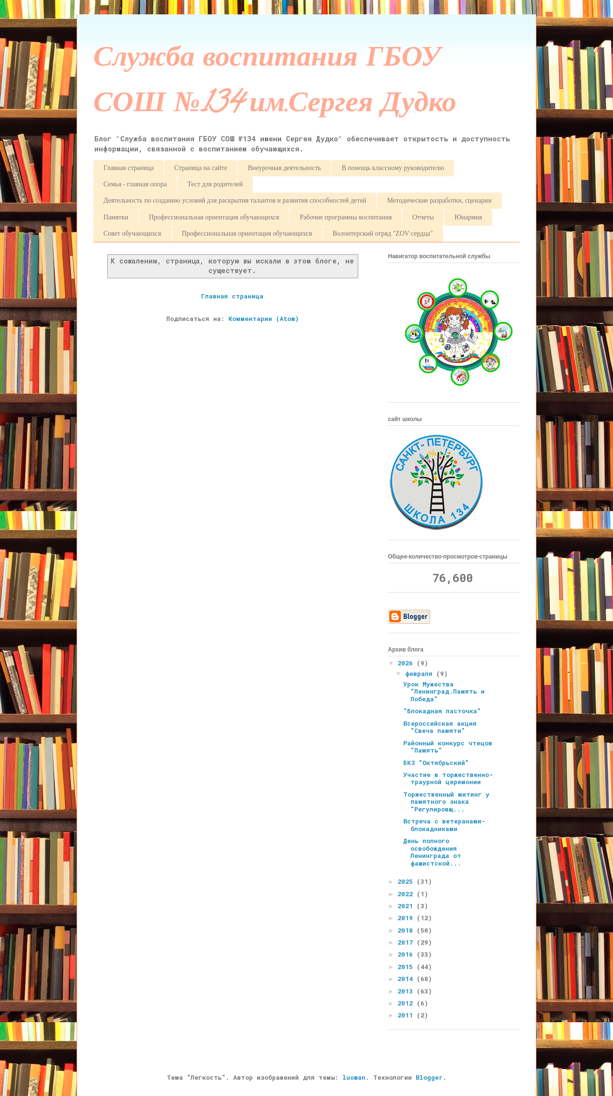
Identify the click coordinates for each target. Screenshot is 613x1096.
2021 (407, 906)
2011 (407, 1015)
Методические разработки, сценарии (439, 200)
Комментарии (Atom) (263, 318)
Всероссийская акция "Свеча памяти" (440, 727)
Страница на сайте (200, 167)
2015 (407, 966)
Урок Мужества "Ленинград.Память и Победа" (444, 691)
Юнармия (468, 217)
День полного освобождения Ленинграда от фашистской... (432, 852)
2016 (407, 954)
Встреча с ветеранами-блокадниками (444, 825)
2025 (407, 881)
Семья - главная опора (135, 184)
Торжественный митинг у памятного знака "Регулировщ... (446, 801)
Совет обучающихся (132, 233)
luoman (353, 1077)
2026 (407, 663)
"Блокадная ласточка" (442, 711)
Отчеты (423, 217)
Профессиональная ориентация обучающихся (214, 217)
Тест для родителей (215, 184)
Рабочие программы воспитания (346, 217)
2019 (407, 917)
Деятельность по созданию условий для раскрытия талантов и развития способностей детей (234, 200)
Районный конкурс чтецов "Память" (447, 747)
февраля (420, 673)
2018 (407, 930)
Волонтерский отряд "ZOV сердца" (383, 233)
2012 (407, 1003)
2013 (407, 991)
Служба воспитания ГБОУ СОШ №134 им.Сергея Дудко (274, 83)
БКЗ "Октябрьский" (436, 762)
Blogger (429, 1077)
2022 (407, 894)
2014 (407, 978)
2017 (407, 942)
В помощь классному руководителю (392, 167)
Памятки (115, 217)
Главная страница (128, 167)
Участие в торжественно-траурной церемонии (448, 778)
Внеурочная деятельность (284, 167)
